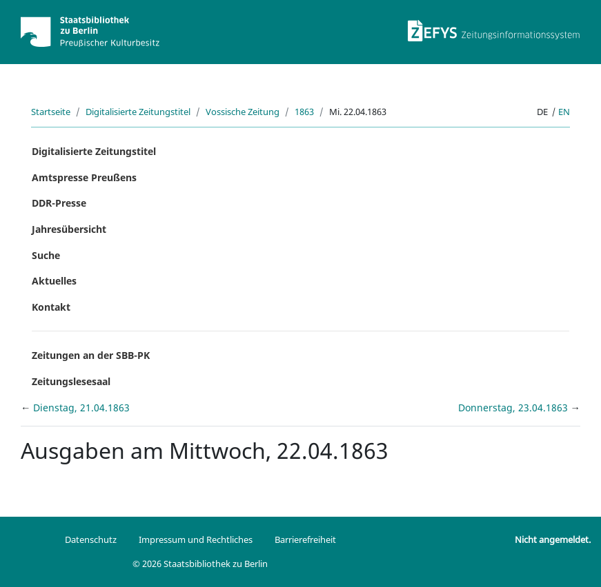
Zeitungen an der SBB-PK (91, 355)
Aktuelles (54, 280)
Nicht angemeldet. (553, 539)
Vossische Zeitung (242, 111)
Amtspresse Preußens (84, 177)
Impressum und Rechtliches (196, 539)
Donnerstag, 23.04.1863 (514, 407)
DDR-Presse (59, 202)
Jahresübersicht (69, 229)
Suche (46, 255)
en (564, 111)
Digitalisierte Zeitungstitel (138, 111)
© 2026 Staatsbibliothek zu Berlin (200, 563)
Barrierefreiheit (305, 539)
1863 (304, 111)
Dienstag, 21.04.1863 (81, 407)
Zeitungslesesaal (71, 381)
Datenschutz (91, 539)
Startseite (50, 111)
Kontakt (51, 306)
